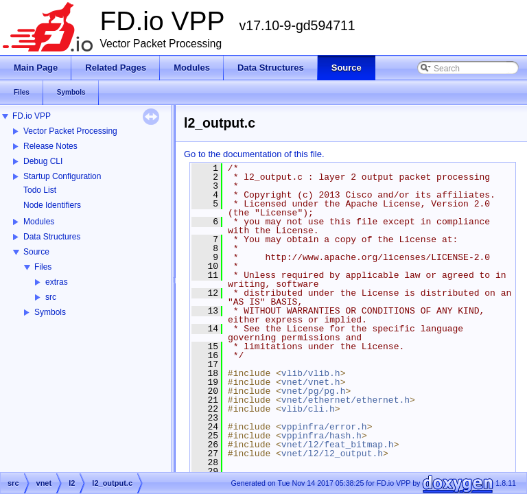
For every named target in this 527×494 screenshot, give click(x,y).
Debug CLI (42, 161)
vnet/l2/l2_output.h (332, 453)
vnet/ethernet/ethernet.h (345, 400)
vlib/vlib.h (310, 373)
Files (42, 267)
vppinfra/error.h (324, 427)
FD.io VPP (31, 116)
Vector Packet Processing (70, 131)
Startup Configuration (62, 176)
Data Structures (51, 237)
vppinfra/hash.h (321, 436)
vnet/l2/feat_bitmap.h (337, 444)
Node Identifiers (52, 205)
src (50, 297)
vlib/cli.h (308, 409)
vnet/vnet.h (310, 382)
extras (56, 282)
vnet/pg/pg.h (313, 391)
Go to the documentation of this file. (254, 154)
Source (36, 252)
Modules (38, 221)
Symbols (50, 312)
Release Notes (50, 146)
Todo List (39, 190)
